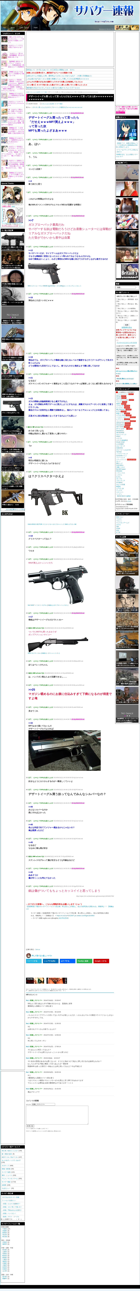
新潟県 (4, 1250)
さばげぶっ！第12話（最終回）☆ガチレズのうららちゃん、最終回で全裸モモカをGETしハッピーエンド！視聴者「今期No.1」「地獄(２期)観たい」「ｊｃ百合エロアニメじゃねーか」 (12, 85)
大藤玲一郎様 (6, 206)
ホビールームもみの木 (123, 450)
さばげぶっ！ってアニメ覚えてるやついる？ (15, 46)
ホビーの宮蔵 (120, 484)
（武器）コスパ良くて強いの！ (12, 1207)
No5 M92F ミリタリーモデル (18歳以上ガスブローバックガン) (48, 605)
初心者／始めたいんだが (10, 1151)
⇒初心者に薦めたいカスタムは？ (125, 378)
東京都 (4, 1236)
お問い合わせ (24, 27)
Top (4, 27)
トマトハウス (120, 473)
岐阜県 (4, 1255)
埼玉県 (4, 1234)
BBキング (119, 463)
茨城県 (4, 1231)
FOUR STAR (120, 442)
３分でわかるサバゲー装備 (10, 1197)
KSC (117, 530)
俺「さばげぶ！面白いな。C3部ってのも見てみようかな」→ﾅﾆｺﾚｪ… (15, 111)
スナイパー (119, 492)
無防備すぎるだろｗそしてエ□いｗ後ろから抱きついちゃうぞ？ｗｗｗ (53, 88)
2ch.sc (37, 949)
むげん (118, 477)
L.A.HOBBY (120, 444)
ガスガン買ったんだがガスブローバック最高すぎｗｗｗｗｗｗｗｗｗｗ (57, 107)
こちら (129, 501)
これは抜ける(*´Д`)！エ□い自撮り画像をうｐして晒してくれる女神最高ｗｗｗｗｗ (58, 79)
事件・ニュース (7, 1175)
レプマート (123, 419)
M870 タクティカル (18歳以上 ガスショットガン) (44, 653)
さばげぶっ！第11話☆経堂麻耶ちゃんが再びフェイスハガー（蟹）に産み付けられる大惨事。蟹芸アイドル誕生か (12, 121)
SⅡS (117, 526)
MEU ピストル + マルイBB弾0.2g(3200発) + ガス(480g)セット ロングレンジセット (54, 286)
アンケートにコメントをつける (127, 342)
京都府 (4, 1263)
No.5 (27, 1046)
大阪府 (4, 1265)
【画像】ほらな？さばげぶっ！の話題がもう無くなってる (16, 73)
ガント (118, 461)
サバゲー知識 (6, 1172)
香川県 (4, 1276)
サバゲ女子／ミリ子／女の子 (11, 1160)
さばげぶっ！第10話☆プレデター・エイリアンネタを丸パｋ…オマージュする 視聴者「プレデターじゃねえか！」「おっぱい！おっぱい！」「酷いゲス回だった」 (12, 152)
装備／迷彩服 (6, 1169)
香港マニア (123, 413)
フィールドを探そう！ (9, 1200)
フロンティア (120, 481)
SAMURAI (119, 448)
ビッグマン (123, 407)
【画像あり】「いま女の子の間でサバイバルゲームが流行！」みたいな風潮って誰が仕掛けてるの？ (12, 131)
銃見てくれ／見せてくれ (10, 1157)
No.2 (27, 1012)
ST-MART (119, 482)
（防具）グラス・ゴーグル (10, 1217)
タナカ (118, 525)
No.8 (27, 1089)
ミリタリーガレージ (126, 417)
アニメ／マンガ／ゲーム (10, 1178)
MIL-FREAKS (123, 409)
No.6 (27, 1058)
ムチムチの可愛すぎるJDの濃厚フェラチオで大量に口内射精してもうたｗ (55, 82)
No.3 (27, 1023)
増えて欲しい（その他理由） (127, 308)
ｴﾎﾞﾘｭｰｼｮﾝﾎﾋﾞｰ (124, 429)
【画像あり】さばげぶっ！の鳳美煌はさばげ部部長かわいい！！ (16, 95)
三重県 (4, 1259)
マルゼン (119, 519)
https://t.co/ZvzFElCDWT (65, 915)
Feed (35, 27)
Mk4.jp (121, 396)
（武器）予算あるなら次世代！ (12, 1210)
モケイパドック (121, 434)
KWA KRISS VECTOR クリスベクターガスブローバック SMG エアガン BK (52, 524)
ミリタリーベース (125, 394)
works (13, 206)
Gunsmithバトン (121, 456)
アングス (119, 490)
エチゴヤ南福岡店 (122, 440)
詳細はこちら (120, 112)
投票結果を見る (127, 327)
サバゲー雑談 (6, 1182)
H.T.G (121, 411)
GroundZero (123, 425)
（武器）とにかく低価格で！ (11, 1204)
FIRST (118, 436)
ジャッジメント (126, 459)
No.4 (27, 1035)
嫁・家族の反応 (7, 1154)
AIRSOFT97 (123, 423)
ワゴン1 (121, 402)
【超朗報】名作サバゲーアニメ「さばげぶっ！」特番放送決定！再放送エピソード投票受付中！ (12, 65)
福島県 (4, 1244)
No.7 (27, 1072)
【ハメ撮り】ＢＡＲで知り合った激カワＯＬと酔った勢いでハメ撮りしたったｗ (57, 85)
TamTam (119, 452)
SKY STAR (123, 427)
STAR (118, 528)
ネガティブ (5, 1165)
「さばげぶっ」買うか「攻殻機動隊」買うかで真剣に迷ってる (16, 55)
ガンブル (119, 479)
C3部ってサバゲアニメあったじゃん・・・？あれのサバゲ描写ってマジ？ (16, 39)
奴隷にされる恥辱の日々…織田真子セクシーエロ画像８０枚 (49, 73)
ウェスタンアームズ (122, 523)
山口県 (4, 1271)
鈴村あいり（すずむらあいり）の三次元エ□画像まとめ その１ (51, 70)
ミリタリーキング (122, 454)
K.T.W (118, 532)
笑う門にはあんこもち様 (10, 226)
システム (119, 475)
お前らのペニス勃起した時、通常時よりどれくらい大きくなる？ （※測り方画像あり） (60, 76)
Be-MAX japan (121, 469)
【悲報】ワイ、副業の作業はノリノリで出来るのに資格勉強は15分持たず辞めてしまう (127, 145)
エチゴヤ (119, 438)
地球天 (121, 404)
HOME (27, 92)
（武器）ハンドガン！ (9, 1213)
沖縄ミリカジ (120, 467)
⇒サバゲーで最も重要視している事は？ (126, 383)
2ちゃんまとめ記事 (35, 92)
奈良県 (4, 1267)
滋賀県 (4, 1261)
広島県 (4, 1269)
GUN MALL (120, 465)
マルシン (119, 521)
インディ (119, 494)
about (13, 27)
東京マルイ (119, 517)
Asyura (121, 398)
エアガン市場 (123, 415)
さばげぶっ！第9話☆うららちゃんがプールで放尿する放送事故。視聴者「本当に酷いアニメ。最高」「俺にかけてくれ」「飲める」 (12, 165)
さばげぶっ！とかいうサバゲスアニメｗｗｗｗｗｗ (16, 103)
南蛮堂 (118, 486)
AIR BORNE (120, 432)
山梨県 (4, 1252)
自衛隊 (4, 1185)
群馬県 (4, 1233)
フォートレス (120, 457)
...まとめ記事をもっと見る (15, 509)
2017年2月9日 (64, 918)
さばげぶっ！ (6, 1188)
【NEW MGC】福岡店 (123, 496)
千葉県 (4, 1229)
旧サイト (21, 226)
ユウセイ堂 (123, 405)
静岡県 (4, 1257)
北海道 (4, 1242)
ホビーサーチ (120, 446)
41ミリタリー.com (125, 400)
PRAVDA (119, 471)
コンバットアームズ (126, 421)
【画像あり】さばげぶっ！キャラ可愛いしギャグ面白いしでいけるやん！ (16, 175)
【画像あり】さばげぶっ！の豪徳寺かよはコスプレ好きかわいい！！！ (16, 140)
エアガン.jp (120, 488)
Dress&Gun (120, 430)
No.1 (27, 1000)
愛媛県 (4, 1278)
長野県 (4, 1253)
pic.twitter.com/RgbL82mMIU (84, 915)
